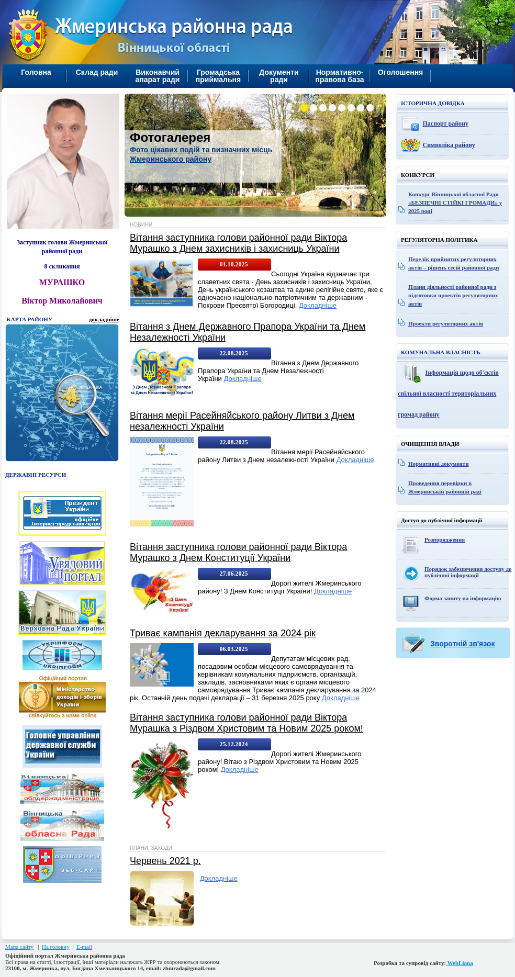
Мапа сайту (19, 947)
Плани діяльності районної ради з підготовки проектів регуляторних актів (453, 295)
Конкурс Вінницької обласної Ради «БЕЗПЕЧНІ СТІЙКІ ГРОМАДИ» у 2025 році (455, 202)
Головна (36, 72)
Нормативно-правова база (339, 76)
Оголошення (400, 72)
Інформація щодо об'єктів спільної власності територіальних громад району (448, 393)
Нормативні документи (438, 464)
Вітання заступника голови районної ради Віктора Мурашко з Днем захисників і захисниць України (238, 243)
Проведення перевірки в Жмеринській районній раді (445, 487)
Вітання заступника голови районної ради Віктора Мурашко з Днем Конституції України (238, 552)
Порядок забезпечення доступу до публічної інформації (468, 572)
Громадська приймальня (218, 76)
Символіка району (449, 145)
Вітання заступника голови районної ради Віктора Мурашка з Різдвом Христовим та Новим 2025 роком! (246, 723)
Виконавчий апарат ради (158, 76)
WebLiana (459, 963)
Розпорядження (444, 539)
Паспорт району (446, 123)
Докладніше (318, 305)
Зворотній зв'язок (462, 643)
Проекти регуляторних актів (445, 323)
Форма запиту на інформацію (462, 598)
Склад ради (97, 72)
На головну (56, 947)
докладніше (104, 319)
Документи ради (278, 76)
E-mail (84, 947)
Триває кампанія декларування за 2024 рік (223, 633)
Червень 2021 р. (165, 861)
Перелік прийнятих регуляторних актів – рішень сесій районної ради (453, 263)
